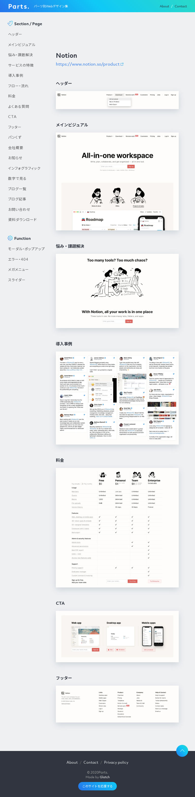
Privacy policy (116, 762)
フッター (15, 126)
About (164, 6)
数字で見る (17, 178)
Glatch (105, 777)
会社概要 (15, 147)
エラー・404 (18, 259)
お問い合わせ (19, 209)
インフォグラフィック (24, 168)
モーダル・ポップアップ (26, 248)
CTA (12, 116)
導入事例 (15, 75)
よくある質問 (18, 106)
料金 (12, 95)
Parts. (19, 6)
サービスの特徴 (21, 65)
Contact (181, 6)
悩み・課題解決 (20, 54)
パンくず (15, 137)
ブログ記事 (17, 198)
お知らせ (15, 157)
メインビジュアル (22, 44)
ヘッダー (15, 34)
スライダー (17, 279)
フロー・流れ (18, 85)
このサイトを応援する (97, 786)
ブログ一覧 (17, 188)
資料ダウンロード (22, 219)
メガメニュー (18, 269)
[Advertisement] (27, 371)
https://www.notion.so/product (88, 64)
